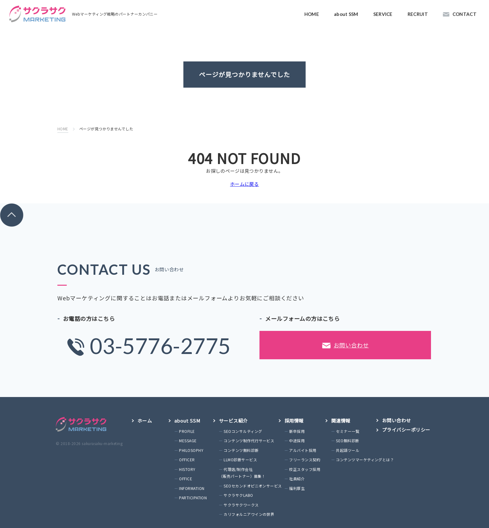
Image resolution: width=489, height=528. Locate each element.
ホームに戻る (244, 184)
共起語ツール (347, 450)
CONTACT (465, 14)
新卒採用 (297, 431)
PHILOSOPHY (191, 450)
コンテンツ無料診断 (241, 450)
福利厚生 (297, 488)
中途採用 (297, 440)
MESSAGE (187, 440)
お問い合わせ (345, 347)
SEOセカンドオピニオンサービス (253, 485)
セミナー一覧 (347, 431)
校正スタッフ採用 (304, 469)
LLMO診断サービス (240, 459)
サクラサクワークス (241, 504)
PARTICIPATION (193, 497)
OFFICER (187, 459)
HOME (311, 14)
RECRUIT (418, 14)
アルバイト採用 (302, 450)
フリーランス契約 (304, 459)
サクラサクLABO (238, 495)
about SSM (346, 14)
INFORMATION (191, 488)
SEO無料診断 (347, 440)
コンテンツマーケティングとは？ (365, 459)
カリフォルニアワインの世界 (249, 514)
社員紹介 (297, 478)
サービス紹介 (233, 420)
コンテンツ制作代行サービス (249, 440)
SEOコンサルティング (243, 431)
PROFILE (187, 431)
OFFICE (185, 478)
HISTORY (187, 469)
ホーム (145, 420)
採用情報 (294, 420)
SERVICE (383, 14)
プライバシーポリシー (406, 429)
